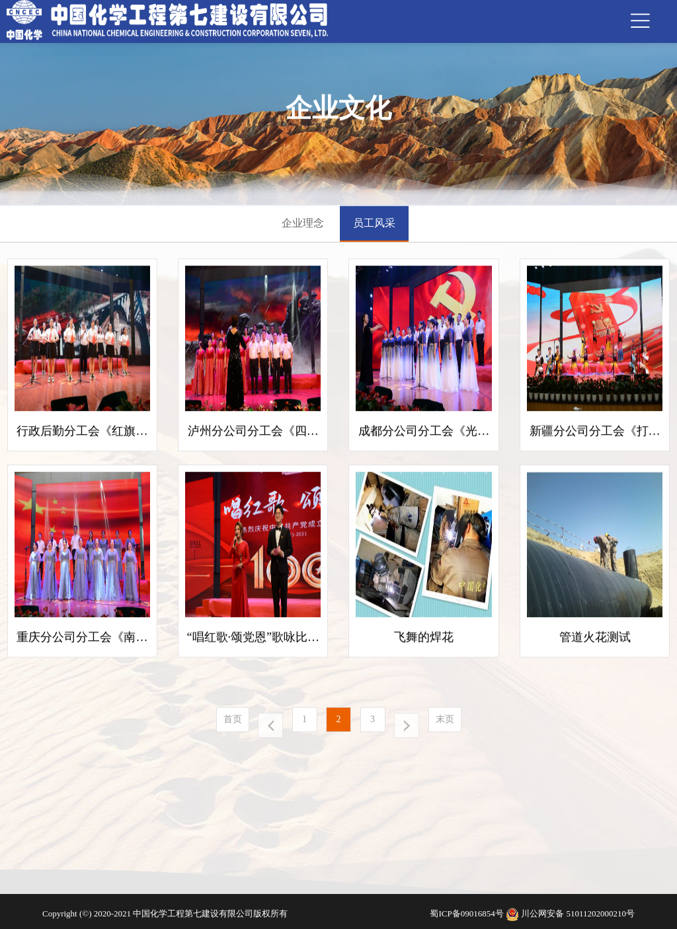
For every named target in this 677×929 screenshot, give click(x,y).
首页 (232, 719)
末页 (445, 719)
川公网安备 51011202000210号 (578, 913)
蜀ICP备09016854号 (467, 913)
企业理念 (303, 223)
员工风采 (374, 223)
